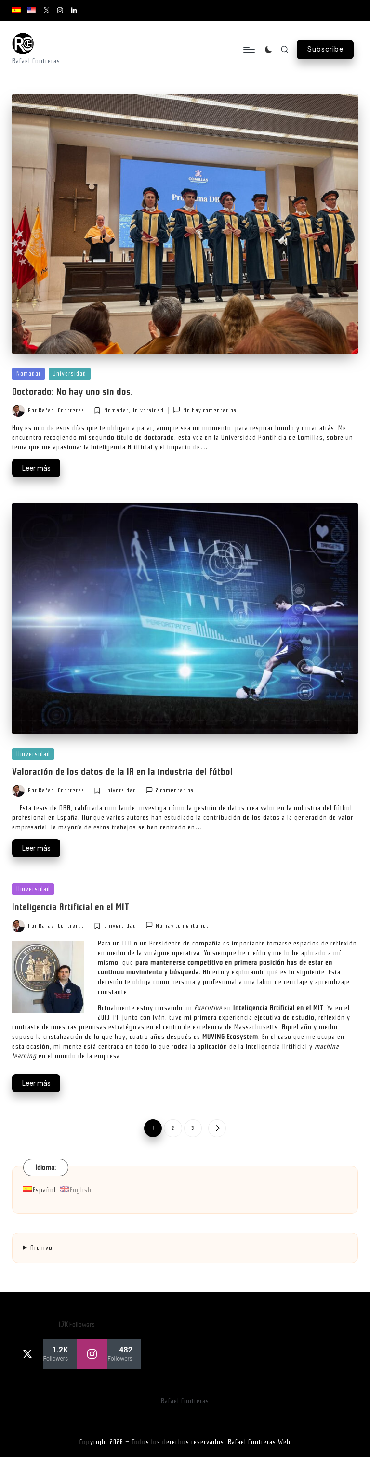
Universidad (69, 373)
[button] (325, 49)
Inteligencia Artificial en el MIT (71, 907)
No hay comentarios (205, 409)
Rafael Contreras (185, 1401)
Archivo (41, 1248)
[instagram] (109, 1354)
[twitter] (44, 1354)
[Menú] (248, 50)
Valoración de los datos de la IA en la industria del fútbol (122, 771)
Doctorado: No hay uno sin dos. (72, 391)
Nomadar (28, 373)
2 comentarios (169, 790)
